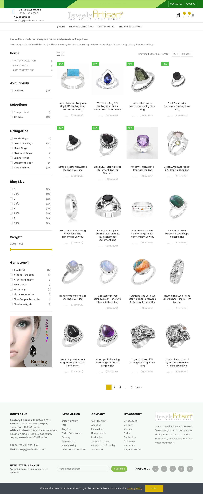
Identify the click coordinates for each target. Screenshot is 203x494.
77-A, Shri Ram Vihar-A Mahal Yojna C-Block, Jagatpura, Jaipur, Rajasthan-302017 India (33, 434)
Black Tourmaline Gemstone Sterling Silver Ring (177, 106)
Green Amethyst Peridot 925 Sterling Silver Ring (177, 168)
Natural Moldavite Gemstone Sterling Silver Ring (142, 106)
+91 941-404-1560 (28, 444)
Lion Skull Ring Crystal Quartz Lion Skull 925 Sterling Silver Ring (177, 362)
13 (131, 387)
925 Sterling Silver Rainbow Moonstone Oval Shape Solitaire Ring (107, 299)
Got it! (154, 488)
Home (14, 53)
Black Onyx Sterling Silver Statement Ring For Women (107, 170)
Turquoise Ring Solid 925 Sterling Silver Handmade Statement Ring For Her (142, 299)
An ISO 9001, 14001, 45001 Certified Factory (114, 4)
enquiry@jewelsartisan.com (31, 449)
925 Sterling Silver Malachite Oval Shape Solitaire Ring (177, 233)
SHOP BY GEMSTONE (23, 70)
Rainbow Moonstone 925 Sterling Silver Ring (72, 297)
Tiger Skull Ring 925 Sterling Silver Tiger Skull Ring (142, 362)
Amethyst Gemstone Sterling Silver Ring (142, 168)
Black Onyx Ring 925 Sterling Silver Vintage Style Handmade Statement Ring (107, 235)
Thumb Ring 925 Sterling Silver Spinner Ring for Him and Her (177, 299)
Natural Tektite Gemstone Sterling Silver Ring (72, 168)
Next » (139, 387)
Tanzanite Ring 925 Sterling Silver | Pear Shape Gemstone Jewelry (108, 106)
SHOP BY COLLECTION (24, 60)
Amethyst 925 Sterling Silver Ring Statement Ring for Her (108, 362)
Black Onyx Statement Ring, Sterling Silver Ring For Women (72, 362)
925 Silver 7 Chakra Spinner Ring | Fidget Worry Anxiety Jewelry (142, 233)
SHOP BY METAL (21, 65)
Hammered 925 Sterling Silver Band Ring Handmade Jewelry (73, 233)
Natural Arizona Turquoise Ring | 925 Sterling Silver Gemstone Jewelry (73, 106)
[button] (176, 4)
